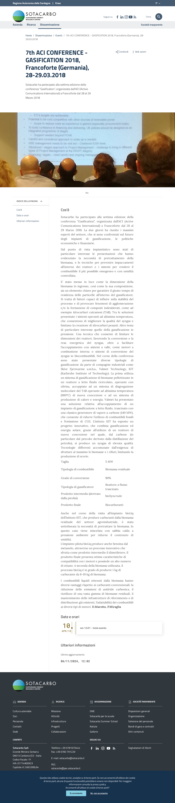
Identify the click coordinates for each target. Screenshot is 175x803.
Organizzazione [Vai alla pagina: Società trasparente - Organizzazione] (136, 723)
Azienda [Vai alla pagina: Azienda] (19, 708)
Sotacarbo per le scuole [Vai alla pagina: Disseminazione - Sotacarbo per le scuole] (102, 723)
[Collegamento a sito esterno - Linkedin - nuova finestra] (122, 17)
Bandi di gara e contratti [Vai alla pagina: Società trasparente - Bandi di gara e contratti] (141, 733)
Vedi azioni (139, 58)
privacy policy (107, 783)
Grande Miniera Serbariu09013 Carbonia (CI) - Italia (27, 760)
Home (29, 42)
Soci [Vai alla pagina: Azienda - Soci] (15, 723)
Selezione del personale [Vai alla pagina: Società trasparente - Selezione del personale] (140, 728)
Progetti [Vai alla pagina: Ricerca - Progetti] (55, 733)
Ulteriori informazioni (28, 227)
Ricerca (31, 31)
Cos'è (19, 216)
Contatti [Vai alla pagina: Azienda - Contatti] (17, 733)
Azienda (17, 31)
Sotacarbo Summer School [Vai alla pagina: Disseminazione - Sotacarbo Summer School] (104, 728)
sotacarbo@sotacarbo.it (71, 764)
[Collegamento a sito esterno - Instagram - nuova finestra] (126, 17)
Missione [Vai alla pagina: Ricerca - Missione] (56, 717)
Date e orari (23, 222)
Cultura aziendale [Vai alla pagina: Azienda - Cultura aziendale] (22, 717)
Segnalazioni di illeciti (139, 754)
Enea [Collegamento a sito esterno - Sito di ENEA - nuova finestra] (58, 3)
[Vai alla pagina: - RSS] (135, 17)
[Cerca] (158, 16)
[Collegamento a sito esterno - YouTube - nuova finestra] (130, 17)
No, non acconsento (99, 793)
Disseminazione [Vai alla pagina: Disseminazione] (100, 708)
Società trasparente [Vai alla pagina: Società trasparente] (151, 31)
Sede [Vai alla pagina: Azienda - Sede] (15, 738)
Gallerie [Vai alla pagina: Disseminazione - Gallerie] (94, 738)
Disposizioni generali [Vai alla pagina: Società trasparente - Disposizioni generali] (139, 717)
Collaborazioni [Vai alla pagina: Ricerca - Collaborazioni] (58, 738)
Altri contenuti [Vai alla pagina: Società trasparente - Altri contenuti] (136, 738)
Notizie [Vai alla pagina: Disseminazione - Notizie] (93, 733)
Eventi (58, 42)
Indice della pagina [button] (27, 207)
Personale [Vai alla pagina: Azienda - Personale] (18, 728)
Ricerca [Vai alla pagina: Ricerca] (57, 708)
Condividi (121, 58)
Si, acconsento (75, 793)
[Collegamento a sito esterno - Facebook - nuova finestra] (117, 17)
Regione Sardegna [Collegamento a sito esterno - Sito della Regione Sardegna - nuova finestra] (31, 3)
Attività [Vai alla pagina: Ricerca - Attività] (55, 723)
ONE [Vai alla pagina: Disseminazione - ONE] (92, 717)
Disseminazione (49, 31)
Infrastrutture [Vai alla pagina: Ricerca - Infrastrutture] (58, 728)
